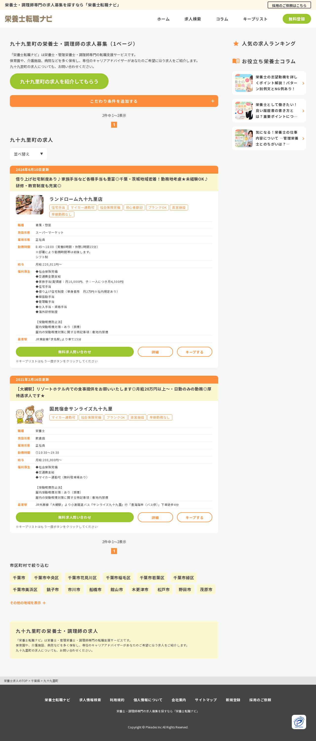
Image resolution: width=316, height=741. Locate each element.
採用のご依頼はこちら (289, 5)
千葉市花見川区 (82, 577)
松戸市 (164, 589)
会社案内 (179, 699)
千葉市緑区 (183, 577)
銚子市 (53, 589)
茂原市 (206, 589)
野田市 (185, 589)
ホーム (163, 19)
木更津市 (140, 589)
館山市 (117, 589)
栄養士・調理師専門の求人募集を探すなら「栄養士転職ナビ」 (158, 711)
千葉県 (35, 681)
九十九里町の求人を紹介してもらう (59, 81)
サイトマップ (206, 699)
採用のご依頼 (260, 699)
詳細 (155, 352)
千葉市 (19, 577)
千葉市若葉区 (152, 577)
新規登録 (233, 699)
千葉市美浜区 (25, 589)
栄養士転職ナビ (57, 699)
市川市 (74, 589)
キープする (195, 352)
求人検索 (192, 19)
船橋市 (95, 589)
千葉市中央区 (46, 577)
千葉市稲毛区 (118, 577)
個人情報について (148, 699)
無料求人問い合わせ (74, 351)
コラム (222, 19)
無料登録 (297, 19)
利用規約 (117, 699)
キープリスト (255, 19)
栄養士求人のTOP (16, 681)
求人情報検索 (90, 699)
